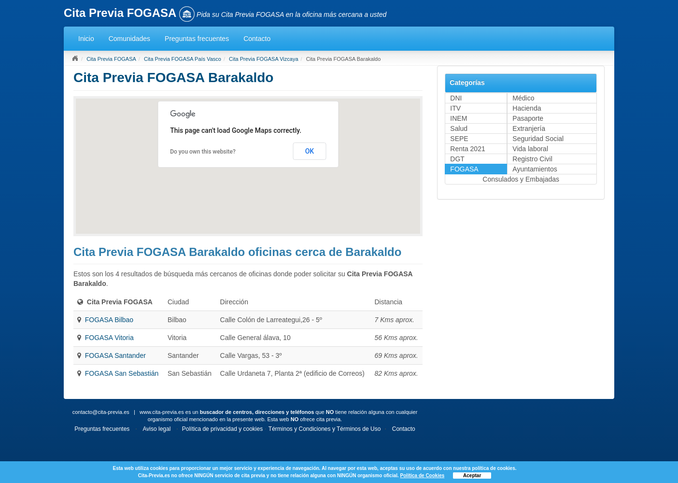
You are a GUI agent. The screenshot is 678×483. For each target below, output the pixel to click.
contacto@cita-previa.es (100, 412)
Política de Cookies (422, 475)
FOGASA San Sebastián (122, 373)
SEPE (459, 138)
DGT (457, 159)
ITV (455, 108)
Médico (523, 98)
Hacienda (526, 108)
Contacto (256, 39)
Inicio (86, 39)
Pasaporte (527, 118)
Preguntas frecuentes (197, 39)
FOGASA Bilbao (109, 320)
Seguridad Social (538, 138)
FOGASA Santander (115, 355)
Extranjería (528, 128)
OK (309, 151)
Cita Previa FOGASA (111, 59)
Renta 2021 (467, 149)
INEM (458, 118)
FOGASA (464, 169)
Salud (458, 128)
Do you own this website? (203, 151)
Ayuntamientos (534, 169)
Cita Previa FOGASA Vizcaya (263, 59)
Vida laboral (530, 149)
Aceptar (472, 475)
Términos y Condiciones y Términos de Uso (324, 429)
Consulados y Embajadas (520, 179)
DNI (456, 98)
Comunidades (129, 39)
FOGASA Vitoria (109, 337)
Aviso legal (157, 429)
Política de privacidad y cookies (222, 429)
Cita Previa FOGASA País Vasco (182, 59)
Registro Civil (532, 159)
